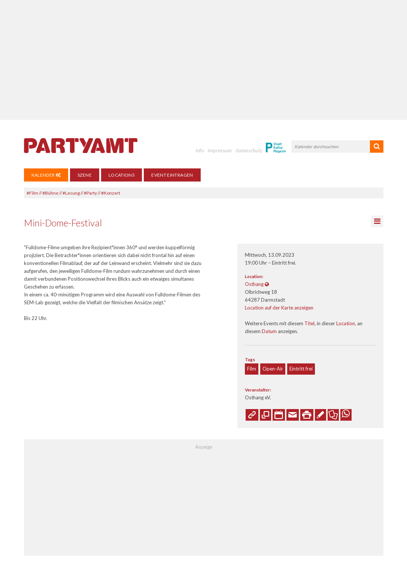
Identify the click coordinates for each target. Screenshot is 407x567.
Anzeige (203, 447)
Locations (121, 175)
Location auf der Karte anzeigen (279, 308)
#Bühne (50, 193)
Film (251, 369)
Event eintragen (172, 175)
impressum (220, 150)
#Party (90, 193)
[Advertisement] (203, 59)
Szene (85, 175)
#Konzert (110, 193)
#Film (32, 193)
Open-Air (272, 369)
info (200, 150)
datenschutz (249, 150)
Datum (269, 331)
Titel (309, 323)
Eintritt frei (301, 369)
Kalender (46, 175)
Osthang (254, 284)
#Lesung (71, 193)
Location (345, 323)
